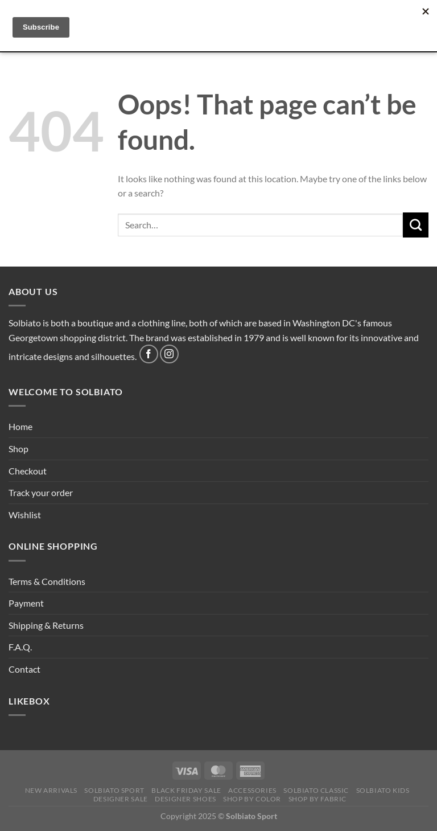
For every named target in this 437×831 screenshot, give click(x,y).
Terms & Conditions (47, 581)
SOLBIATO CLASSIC (316, 790)
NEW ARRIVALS (51, 790)
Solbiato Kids (383, 790)
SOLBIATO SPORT (114, 790)
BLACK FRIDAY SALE (186, 790)
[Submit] (415, 225)
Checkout (28, 470)
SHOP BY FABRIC (317, 799)
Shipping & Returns (46, 625)
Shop (18, 448)
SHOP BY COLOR (252, 799)
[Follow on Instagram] (169, 354)
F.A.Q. (20, 646)
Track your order (41, 492)
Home (20, 426)
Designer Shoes (185, 799)
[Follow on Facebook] (148, 354)
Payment (26, 602)
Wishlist (25, 514)
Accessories (252, 790)
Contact (24, 669)
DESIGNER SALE (120, 799)
